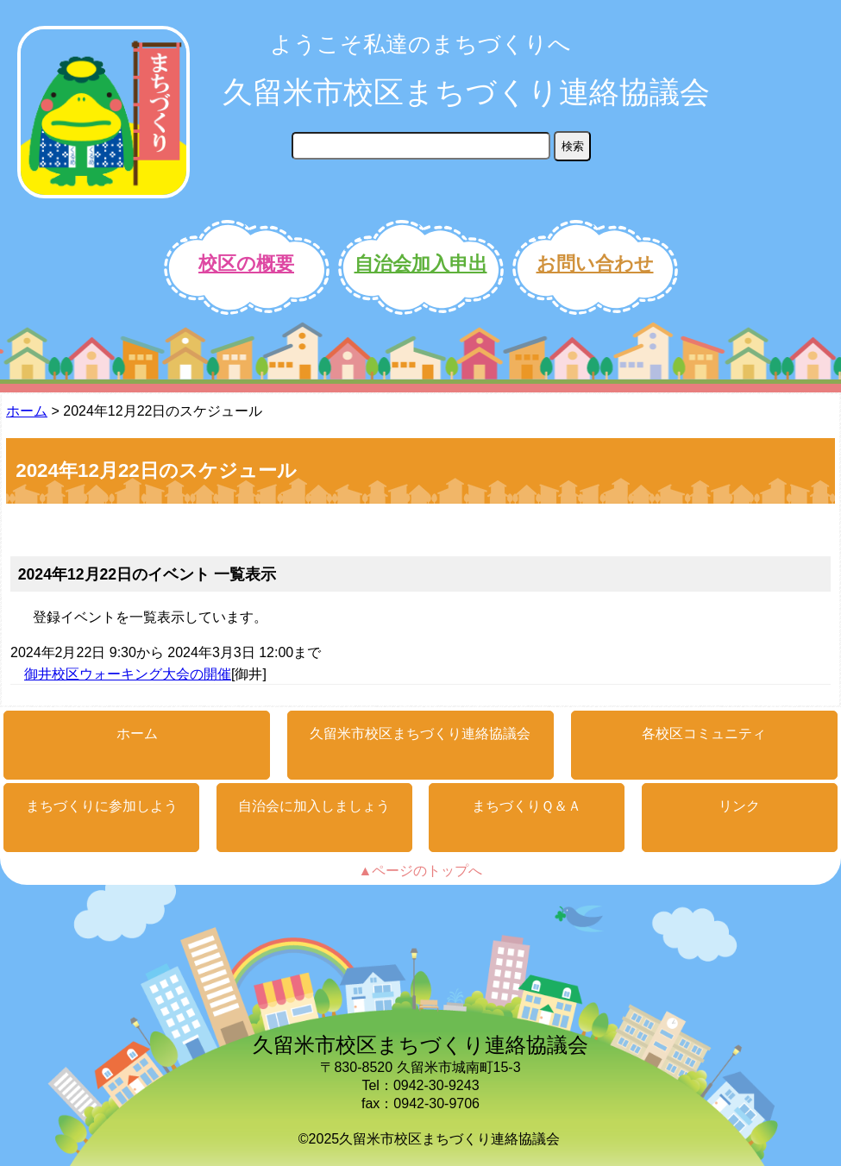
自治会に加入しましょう (314, 806)
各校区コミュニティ (704, 733)
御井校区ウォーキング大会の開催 (127, 674)
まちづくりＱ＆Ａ (526, 806)
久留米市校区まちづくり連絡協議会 (466, 92)
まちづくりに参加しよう (102, 806)
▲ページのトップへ (421, 870)
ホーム (26, 411)
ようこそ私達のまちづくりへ (420, 44)
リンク (739, 806)
